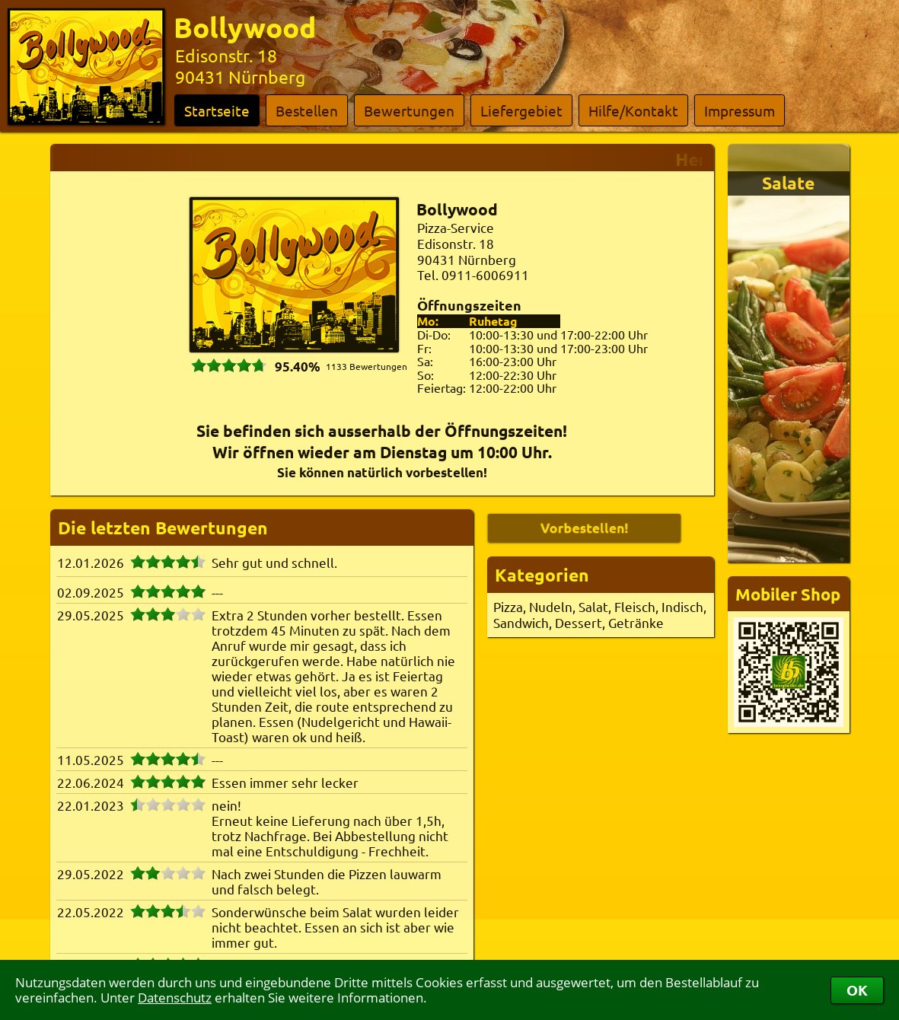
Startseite (217, 110)
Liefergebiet (521, 110)
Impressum (739, 110)
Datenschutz (175, 997)
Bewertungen (409, 110)
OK (857, 989)
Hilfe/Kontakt (633, 110)
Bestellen (307, 110)
